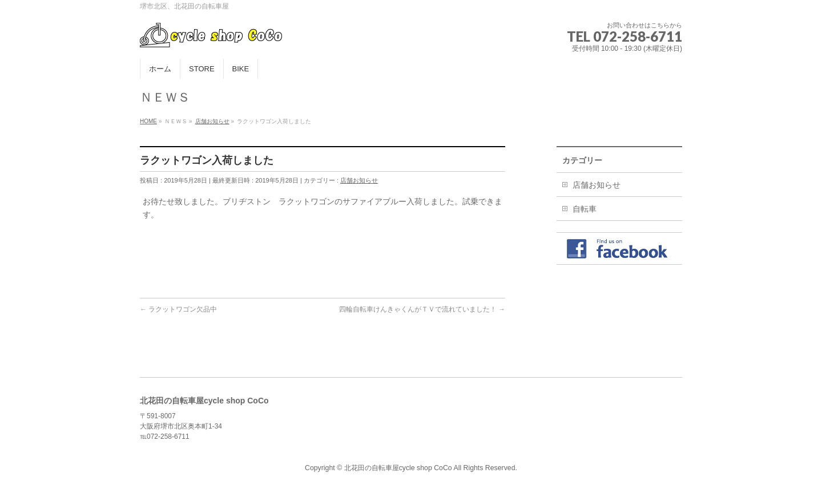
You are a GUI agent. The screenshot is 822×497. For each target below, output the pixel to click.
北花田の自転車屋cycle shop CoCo (398, 468)
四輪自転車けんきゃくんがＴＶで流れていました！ (422, 309)
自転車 (585, 208)
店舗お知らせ (359, 180)
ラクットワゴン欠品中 (178, 309)
